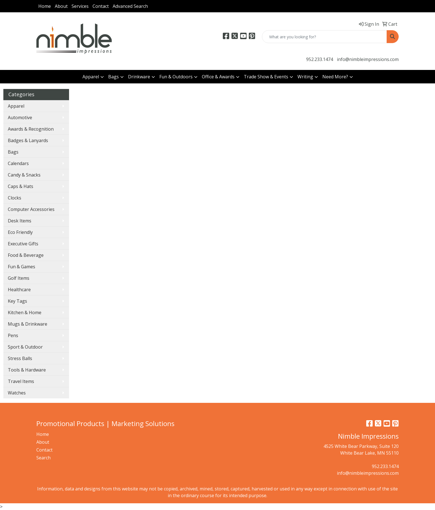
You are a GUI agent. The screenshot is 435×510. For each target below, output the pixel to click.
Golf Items (18, 278)
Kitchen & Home (24, 312)
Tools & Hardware (27, 370)
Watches (17, 393)
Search (43, 458)
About (61, 6)
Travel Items (21, 381)
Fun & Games (21, 267)
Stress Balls (20, 358)
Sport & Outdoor (25, 347)
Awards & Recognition (31, 129)
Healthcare (19, 289)
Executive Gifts (23, 244)
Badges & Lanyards (28, 140)
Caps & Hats (20, 186)
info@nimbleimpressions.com (368, 59)
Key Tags (17, 301)
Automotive (20, 117)
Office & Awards (218, 77)
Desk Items (19, 221)
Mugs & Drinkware (27, 324)
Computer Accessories (31, 209)
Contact (101, 6)
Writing (305, 77)
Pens (13, 335)
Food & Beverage (26, 255)
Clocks (14, 198)
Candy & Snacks (24, 175)
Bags (113, 77)
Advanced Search (130, 6)
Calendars (18, 163)
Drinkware (139, 77)
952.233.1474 (319, 59)
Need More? (335, 77)
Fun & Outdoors (176, 77)
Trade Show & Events (266, 77)
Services (80, 6)
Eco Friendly (20, 232)
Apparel (90, 77)
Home (44, 6)
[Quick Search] (324, 36)
